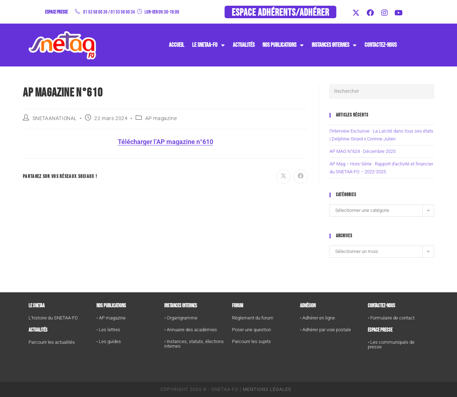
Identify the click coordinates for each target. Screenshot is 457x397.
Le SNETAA (37, 305)
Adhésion (308, 305)
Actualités (244, 45)
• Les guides (108, 341)
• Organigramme (180, 318)
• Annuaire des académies (190, 329)
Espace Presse (380, 330)
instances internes (334, 45)
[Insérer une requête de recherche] (382, 91)
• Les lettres (108, 329)
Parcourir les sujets (251, 341)
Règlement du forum (252, 318)
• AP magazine (111, 318)
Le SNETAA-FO (208, 45)
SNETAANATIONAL (54, 118)
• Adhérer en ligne (317, 318)
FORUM (237, 305)
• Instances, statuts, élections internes (194, 344)
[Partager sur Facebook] (300, 176)
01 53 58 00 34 (123, 12)
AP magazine (161, 118)
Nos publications (283, 45)
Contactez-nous (381, 45)
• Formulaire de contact (391, 318)
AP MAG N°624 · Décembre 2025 (363, 151)
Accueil (176, 45)
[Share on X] (283, 176)
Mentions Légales (267, 389)
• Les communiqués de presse (391, 344)
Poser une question (251, 329)
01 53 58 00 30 (95, 12)
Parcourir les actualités (52, 342)
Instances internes (180, 305)
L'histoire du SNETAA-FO (53, 318)
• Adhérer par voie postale (325, 329)
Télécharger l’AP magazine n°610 (165, 141)
